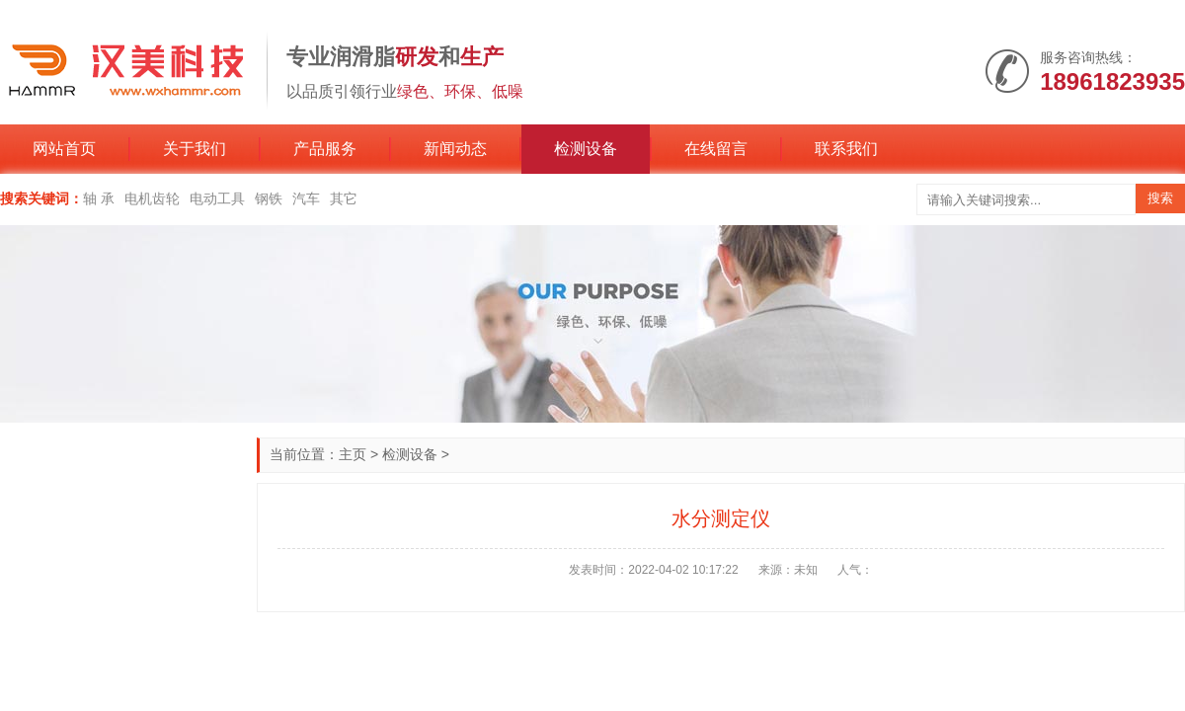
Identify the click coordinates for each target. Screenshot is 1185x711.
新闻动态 (455, 148)
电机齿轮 (152, 198)
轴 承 (99, 198)
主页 (352, 454)
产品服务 (324, 148)
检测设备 (585, 148)
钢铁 (268, 198)
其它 (343, 198)
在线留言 (716, 148)
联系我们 (846, 148)
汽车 (306, 198)
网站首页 (64, 148)
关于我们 (194, 148)
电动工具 (217, 198)
